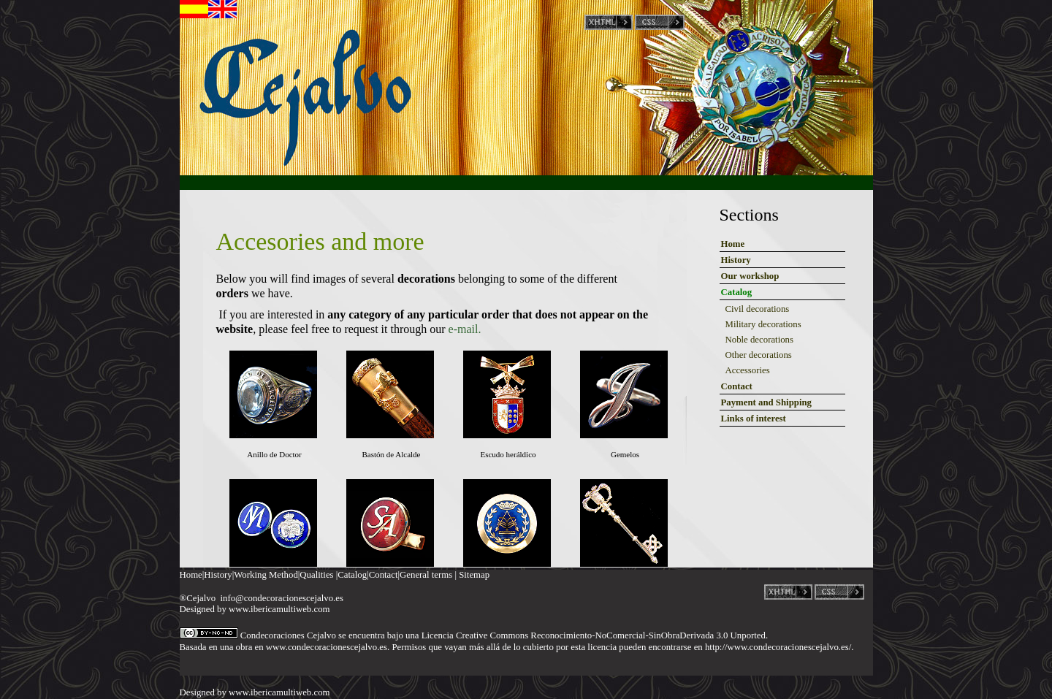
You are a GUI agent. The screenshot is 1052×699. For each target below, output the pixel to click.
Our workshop (750, 276)
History (736, 260)
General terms (426, 575)
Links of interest (753, 418)
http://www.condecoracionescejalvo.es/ (778, 647)
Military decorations (763, 324)
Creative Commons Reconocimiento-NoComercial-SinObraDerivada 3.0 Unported (611, 635)
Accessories (747, 370)
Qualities (316, 575)
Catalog (736, 292)
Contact (736, 386)
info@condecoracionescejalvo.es (281, 598)
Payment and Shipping (766, 402)
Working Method (265, 575)
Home (733, 244)
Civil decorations (757, 309)
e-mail (462, 329)
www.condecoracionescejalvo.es (326, 647)
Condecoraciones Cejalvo (288, 635)
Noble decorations (759, 340)
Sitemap (474, 575)
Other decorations (758, 355)
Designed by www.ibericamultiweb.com (255, 609)
